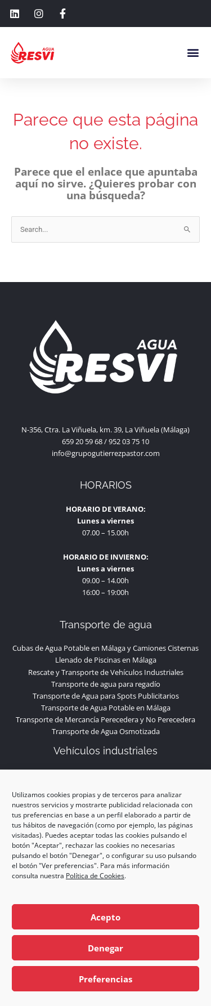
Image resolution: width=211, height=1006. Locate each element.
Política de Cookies (95, 875)
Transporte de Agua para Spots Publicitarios (106, 705)
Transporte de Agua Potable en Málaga (105, 717)
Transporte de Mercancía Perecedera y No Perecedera (105, 729)
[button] (193, 52)
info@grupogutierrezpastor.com (106, 463)
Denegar (105, 948)
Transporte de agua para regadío (105, 693)
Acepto (105, 917)
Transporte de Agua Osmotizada (106, 741)
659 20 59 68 (82, 451)
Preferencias (105, 979)
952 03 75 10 (129, 451)
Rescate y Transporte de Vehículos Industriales (105, 682)
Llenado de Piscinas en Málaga (105, 670)
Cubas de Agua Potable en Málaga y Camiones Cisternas (105, 657)
